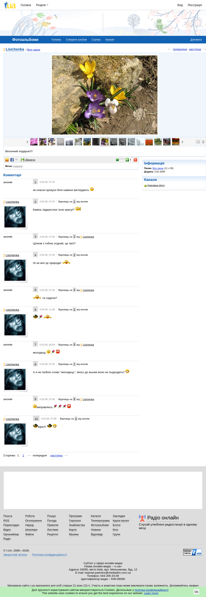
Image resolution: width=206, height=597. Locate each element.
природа (18, 166)
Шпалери (31, 529)
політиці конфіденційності (151, 590)
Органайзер (11, 534)
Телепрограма (100, 520)
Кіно (115, 529)
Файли (29, 534)
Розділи (41, 5)
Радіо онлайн (163, 517)
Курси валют (121, 520)
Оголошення (33, 520)
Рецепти (52, 534)
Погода (51, 520)
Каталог (96, 516)
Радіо (7, 538)
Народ (29, 525)
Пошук (51, 516)
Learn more (151, 593)
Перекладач (11, 525)
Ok (196, 591)
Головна (26, 5)
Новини (96, 529)
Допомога (196, 39)
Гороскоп (75, 520)
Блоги (117, 525)
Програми (75, 516)
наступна (195, 49)
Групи (116, 534)
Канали (110, 39)
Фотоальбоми (100, 525)
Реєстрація (195, 5)
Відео (7, 529)
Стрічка (96, 39)
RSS (6, 520)
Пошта (7, 516)
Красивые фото (154, 185)
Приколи (52, 525)
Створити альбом (76, 39)
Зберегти (28, 159)
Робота (30, 516)
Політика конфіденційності (49, 554)
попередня (180, 49)
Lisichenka (15, 49)
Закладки (119, 516)
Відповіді (97, 534)
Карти (73, 529)
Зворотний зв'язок (15, 554)
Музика (74, 534)
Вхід (180, 5)
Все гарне (33, 49)
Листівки (52, 529)
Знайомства (77, 525)
